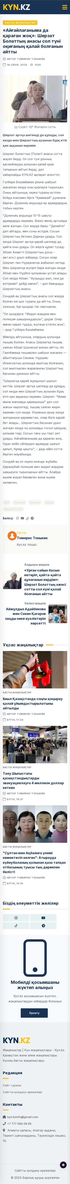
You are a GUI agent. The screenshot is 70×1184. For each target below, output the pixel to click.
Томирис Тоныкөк (31, 58)
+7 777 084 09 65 (19, 1123)
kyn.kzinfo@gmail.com (22, 1117)
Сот (6, 502)
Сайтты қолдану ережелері (22, 1092)
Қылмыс (34, 502)
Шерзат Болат (13, 509)
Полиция (19, 502)
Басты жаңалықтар (20, 22)
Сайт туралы (12, 1085)
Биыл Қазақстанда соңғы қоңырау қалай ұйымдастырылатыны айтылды (33, 703)
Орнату (34, 1013)
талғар (49, 502)
